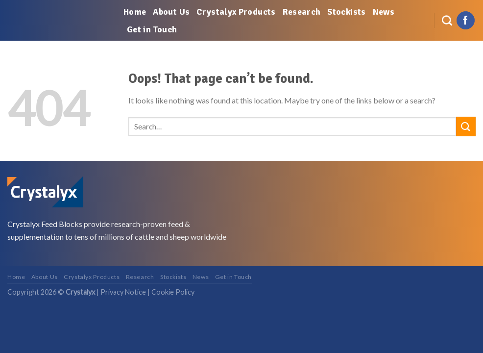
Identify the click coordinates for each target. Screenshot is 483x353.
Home (134, 11)
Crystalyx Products (235, 11)
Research (302, 11)
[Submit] (466, 126)
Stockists (346, 11)
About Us (171, 11)
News (383, 11)
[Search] (447, 20)
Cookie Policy (172, 292)
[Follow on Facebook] (466, 20)
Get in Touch (152, 29)
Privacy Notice (123, 292)
